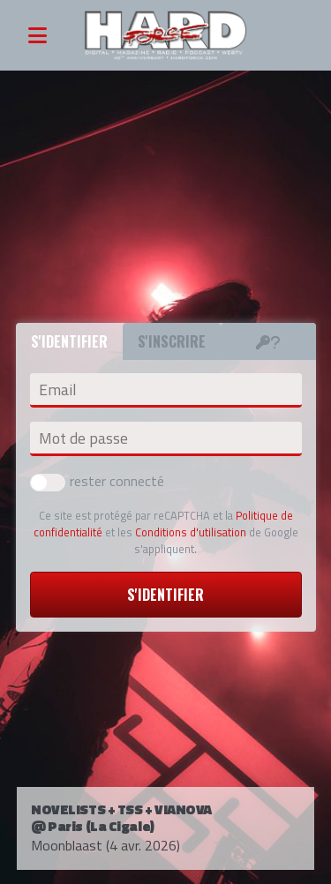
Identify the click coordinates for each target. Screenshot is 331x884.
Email (57, 390)
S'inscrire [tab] (172, 341)
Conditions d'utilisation (190, 532)
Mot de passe (83, 438)
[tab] (268, 341)
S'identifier (165, 594)
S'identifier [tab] (69, 341)
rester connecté (97, 480)
